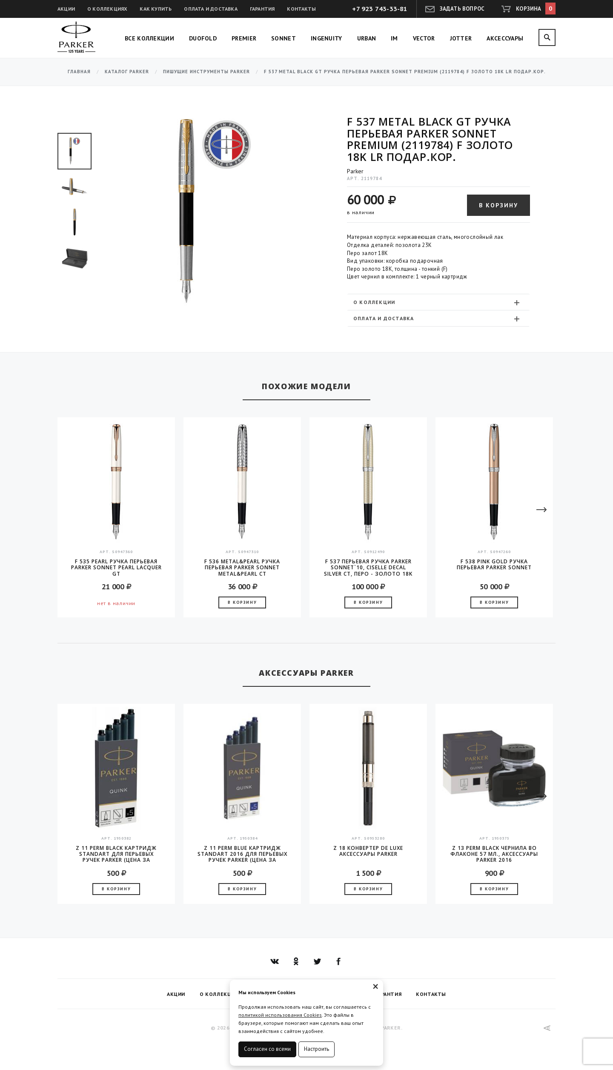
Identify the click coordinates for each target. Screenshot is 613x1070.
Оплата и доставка (210, 9)
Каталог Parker (127, 72)
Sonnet (283, 38)
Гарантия (262, 9)
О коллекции (437, 302)
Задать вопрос (462, 8)
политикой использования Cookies (280, 1015)
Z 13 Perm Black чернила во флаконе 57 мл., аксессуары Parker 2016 (494, 854)
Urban (366, 38)
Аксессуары (505, 38)
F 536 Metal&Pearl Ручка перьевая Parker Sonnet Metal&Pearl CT (242, 568)
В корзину (498, 205)
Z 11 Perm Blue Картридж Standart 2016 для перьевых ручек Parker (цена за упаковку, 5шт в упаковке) (242, 854)
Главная (79, 72)
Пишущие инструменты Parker (206, 72)
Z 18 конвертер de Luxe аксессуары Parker (368, 851)
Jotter (461, 38)
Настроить (316, 1049)
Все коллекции (149, 38)
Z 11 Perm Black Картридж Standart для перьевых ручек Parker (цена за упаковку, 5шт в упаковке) (116, 854)
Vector (424, 38)
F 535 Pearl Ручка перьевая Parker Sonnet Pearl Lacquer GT (116, 568)
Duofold (203, 38)
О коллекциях (107, 9)
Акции (66, 9)
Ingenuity (326, 38)
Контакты (301, 9)
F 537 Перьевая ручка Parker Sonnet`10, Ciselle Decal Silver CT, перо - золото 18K (368, 568)
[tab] (438, 302)
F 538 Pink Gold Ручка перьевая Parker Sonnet (494, 565)
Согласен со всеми (267, 1049)
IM (394, 38)
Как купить (156, 9)
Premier (244, 38)
